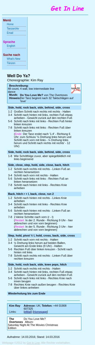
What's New (14, 58)
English (11, 45)
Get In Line (33, 342)
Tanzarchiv (13, 28)
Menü (7, 20)
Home (10, 24)
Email (10, 33)
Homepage (40, 311)
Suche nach (11, 55)
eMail (28, 311)
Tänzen (11, 63)
